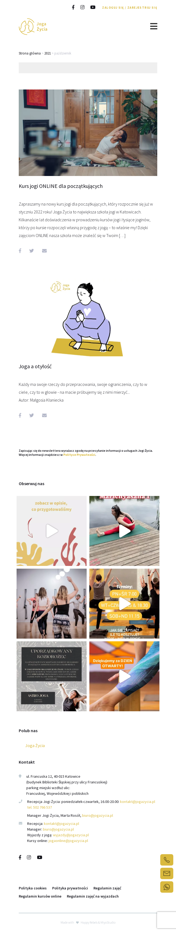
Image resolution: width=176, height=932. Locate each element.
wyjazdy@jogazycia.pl (71, 834)
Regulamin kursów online (40, 896)
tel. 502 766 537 (39, 807)
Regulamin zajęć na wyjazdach (93, 896)
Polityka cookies (33, 888)
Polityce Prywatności (79, 455)
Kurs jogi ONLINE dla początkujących (61, 185)
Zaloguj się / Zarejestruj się (129, 7)
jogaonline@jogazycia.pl (68, 840)
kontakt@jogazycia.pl (138, 801)
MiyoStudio (107, 922)
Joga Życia (35, 745)
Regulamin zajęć (107, 888)
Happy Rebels (89, 922)
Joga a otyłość (35, 366)
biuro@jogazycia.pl (97, 815)
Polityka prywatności (70, 888)
